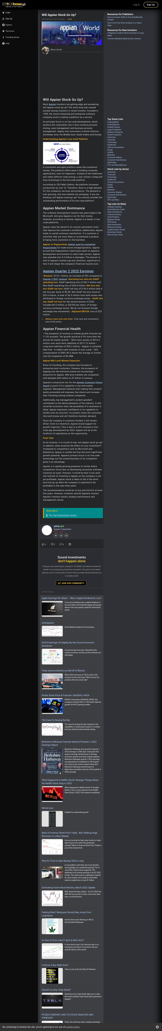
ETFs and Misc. (113, 200)
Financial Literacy (114, 214)
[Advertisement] (72, 73)
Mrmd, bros (47, 808)
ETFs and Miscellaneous (117, 165)
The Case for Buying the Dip (56, 720)
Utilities (110, 152)
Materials (111, 155)
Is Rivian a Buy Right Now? (55, 965)
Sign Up (151, 5)
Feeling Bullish (113, 122)
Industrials (111, 137)
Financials (111, 140)
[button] (19, 12)
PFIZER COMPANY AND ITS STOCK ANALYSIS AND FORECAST (67, 1016)
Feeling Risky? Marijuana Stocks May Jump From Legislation (66, 914)
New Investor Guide (115, 235)
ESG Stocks (111, 222)
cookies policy (72, 1027)
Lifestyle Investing (114, 207)
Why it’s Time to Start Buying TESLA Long (63, 860)
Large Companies (114, 130)
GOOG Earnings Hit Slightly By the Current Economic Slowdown (68, 644)
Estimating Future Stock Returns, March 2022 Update (68, 887)
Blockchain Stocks (114, 232)
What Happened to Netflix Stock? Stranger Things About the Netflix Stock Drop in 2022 (70, 782)
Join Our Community (71, 583)
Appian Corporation (62, 529)
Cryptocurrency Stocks (116, 230)
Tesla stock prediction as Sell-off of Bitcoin (63, 670)
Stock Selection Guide (116, 209)
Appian (52, 104)
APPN (56, 526)
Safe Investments (114, 225)
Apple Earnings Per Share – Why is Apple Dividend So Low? (71, 598)
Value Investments (114, 212)
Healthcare (111, 145)
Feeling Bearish (113, 125)
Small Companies (114, 135)
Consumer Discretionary (116, 160)
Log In (136, 5)
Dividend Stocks (113, 127)
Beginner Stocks (113, 219)
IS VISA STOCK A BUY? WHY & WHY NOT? (63, 940)
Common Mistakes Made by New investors (124, 39)
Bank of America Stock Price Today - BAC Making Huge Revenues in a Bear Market (69, 834)
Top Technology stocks (65, 515)
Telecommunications (115, 147)
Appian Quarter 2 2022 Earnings (68, 271)
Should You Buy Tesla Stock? (56, 989)
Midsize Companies (115, 132)
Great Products (113, 217)
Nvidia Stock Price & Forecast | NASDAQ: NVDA (65, 695)
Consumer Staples (114, 157)
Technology (111, 142)
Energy (110, 150)
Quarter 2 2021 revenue (55, 279)
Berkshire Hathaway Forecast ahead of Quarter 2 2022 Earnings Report (69, 743)
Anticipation (48, 623)
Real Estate (111, 162)
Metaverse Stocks (114, 227)
